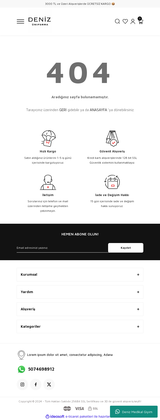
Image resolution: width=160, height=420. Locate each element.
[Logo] (40, 21)
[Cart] (140, 21)
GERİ (63, 110)
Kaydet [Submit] (126, 247)
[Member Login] (133, 21)
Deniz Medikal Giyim (133, 411)
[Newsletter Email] (80, 248)
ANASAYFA (98, 110)
